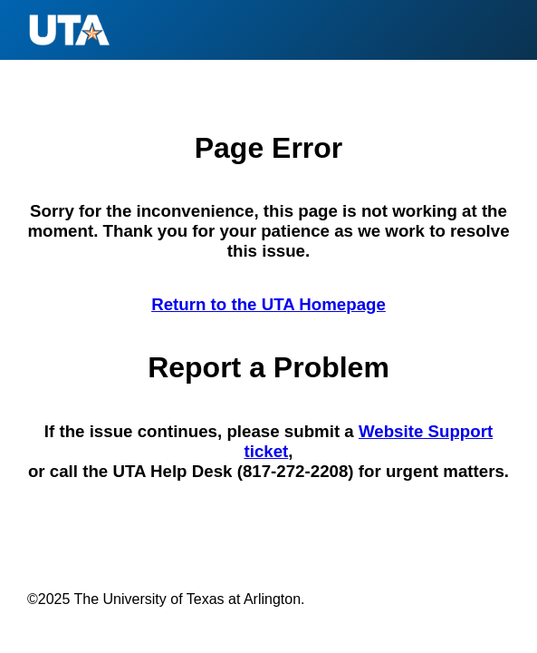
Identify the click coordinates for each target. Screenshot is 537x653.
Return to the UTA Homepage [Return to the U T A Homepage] (268, 304)
